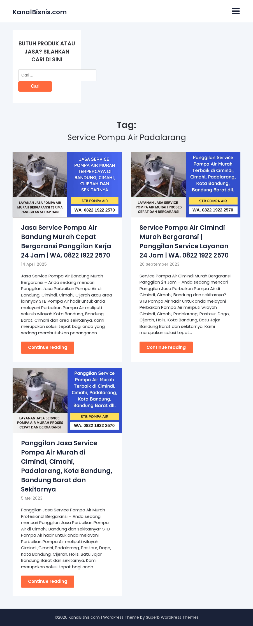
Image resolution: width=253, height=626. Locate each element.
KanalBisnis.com (40, 12)
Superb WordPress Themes (172, 617)
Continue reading (47, 347)
